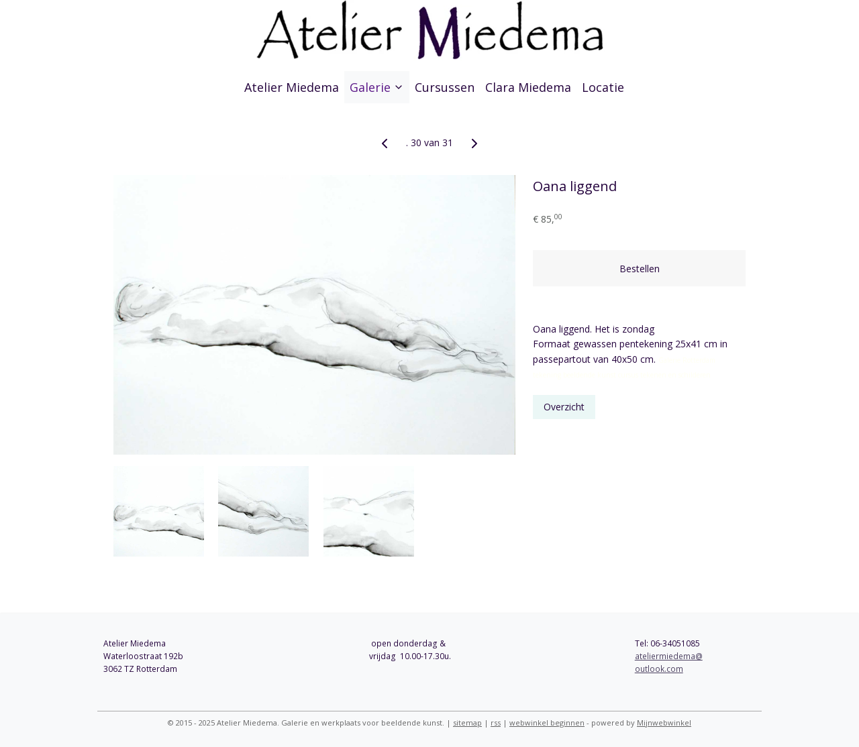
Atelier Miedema (291, 87)
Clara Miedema (528, 87)
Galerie (377, 87)
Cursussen (444, 87)
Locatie (603, 87)
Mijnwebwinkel (664, 722)
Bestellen (639, 268)
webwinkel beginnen (547, 722)
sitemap (467, 722)
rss (496, 722)
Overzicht (564, 406)
